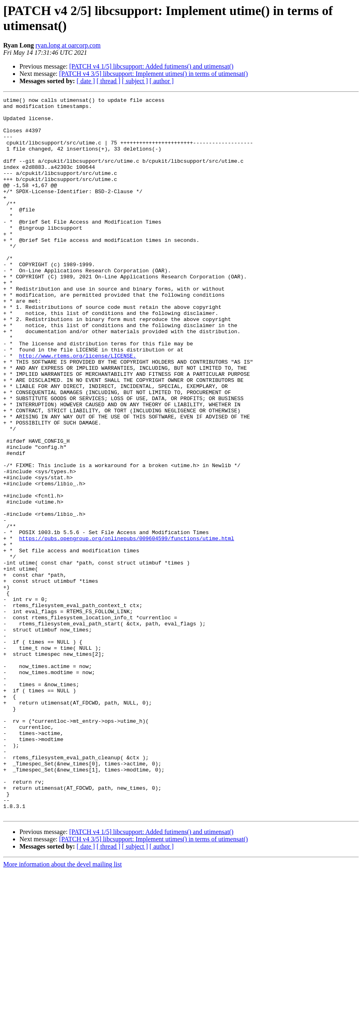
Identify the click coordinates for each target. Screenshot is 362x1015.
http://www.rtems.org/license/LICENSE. (77, 408)
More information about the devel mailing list (62, 1007)
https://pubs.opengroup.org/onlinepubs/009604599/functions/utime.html (126, 627)
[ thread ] (108, 81)
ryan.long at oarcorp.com (68, 45)
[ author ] (162, 81)
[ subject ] (135, 81)
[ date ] (86, 81)
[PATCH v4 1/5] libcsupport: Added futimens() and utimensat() (151, 66)
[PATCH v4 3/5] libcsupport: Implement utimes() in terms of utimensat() (153, 73)
